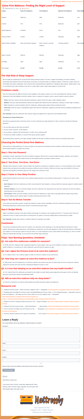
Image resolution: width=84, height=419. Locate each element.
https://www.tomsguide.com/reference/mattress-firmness (62, 313)
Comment (5, 326)
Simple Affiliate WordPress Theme (48, 417)
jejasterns (26, 8)
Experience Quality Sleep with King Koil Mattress (16, 1)
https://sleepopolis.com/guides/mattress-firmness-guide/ (64, 289)
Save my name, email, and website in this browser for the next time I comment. (23, 366)
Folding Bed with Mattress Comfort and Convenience (67, 1)
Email (4, 350)
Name (4, 343)
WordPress (36, 417)
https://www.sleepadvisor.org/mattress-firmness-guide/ (63, 306)
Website (4, 357)
